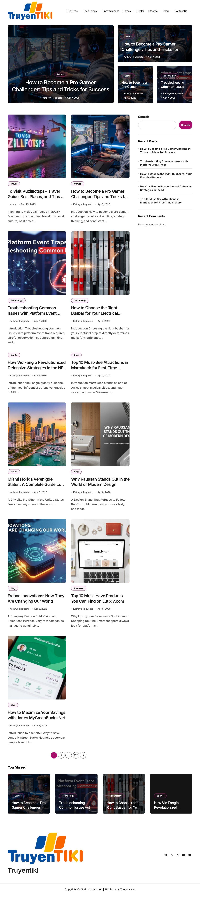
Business (73, 11)
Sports (14, 357)
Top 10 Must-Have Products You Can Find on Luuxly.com (99, 603)
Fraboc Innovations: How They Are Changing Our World (32, 606)
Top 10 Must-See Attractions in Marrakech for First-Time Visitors (99, 370)
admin (13, 205)
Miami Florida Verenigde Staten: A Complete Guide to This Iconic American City (36, 488)
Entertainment (111, 11)
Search (143, 117)
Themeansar (127, 896)
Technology (91, 11)
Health (140, 11)
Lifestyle (153, 11)
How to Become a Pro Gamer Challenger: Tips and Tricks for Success (60, 89)
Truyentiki (23, 877)
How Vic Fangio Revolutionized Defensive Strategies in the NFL (33, 370)
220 (76, 762)
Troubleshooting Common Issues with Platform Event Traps (34, 315)
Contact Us (181, 11)
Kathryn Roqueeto (52, 97)
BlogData (110, 896)
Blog (167, 11)
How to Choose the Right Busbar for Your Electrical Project (96, 315)
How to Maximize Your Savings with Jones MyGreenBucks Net (30, 724)
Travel (14, 183)
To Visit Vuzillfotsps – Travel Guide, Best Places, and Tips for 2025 (35, 197)
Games (128, 11)
